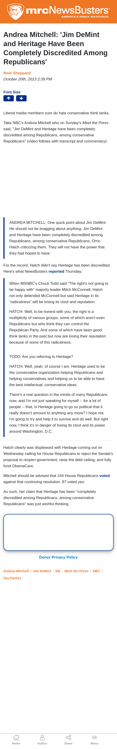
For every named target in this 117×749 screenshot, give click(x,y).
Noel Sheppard (17, 73)
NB (57, 571)
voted (104, 476)
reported (56, 271)
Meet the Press (77, 571)
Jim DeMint (42, 571)
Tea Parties (12, 578)
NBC (96, 571)
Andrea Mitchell (16, 571)
